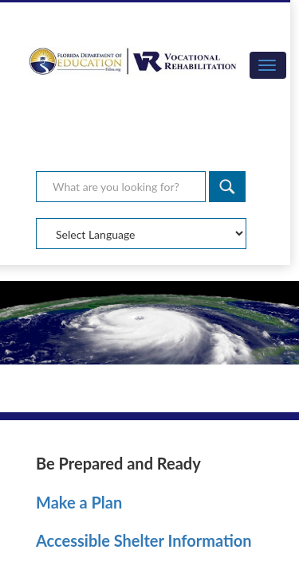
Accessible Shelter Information (144, 540)
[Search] (227, 186)
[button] (268, 65)
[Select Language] (141, 233)
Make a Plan (79, 502)
